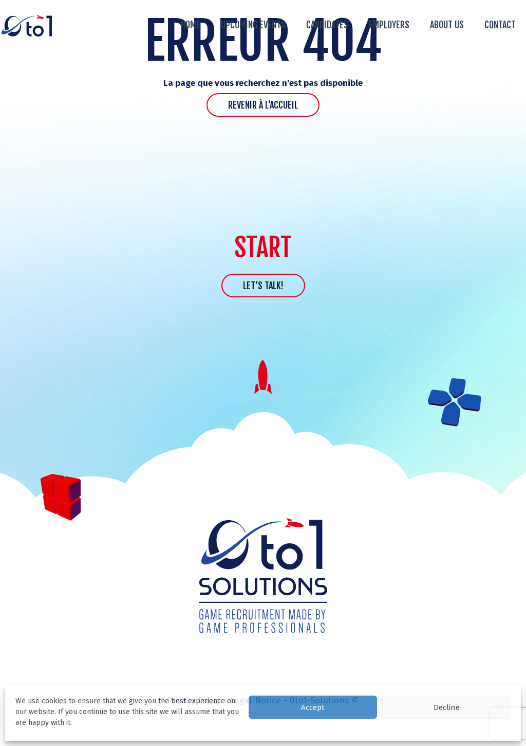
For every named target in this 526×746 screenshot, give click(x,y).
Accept (313, 707)
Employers (389, 24)
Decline (447, 707)
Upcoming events (253, 24)
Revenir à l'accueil (263, 105)
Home (190, 24)
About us (447, 24)
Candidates (327, 24)
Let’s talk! (263, 285)
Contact (500, 24)
